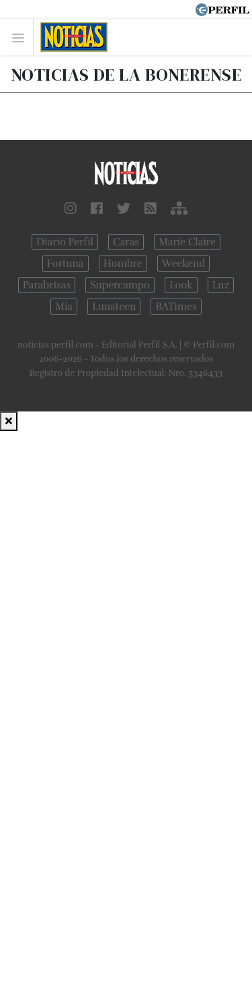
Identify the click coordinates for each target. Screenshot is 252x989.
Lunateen (114, 307)
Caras (126, 242)
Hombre (122, 264)
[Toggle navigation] (22, 37)
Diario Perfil (64, 242)
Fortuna (65, 264)
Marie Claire (187, 242)
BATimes (175, 307)
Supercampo (120, 285)
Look (181, 285)
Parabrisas (47, 285)
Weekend (184, 264)
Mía (64, 307)
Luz (220, 285)
